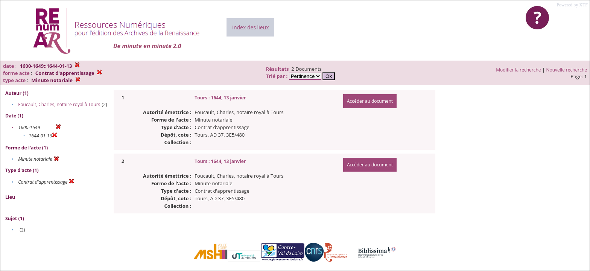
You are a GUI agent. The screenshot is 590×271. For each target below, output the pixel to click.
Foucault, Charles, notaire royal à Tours (59, 104)
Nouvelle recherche (566, 70)
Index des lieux (250, 27)
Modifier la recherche (518, 70)
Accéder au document (370, 101)
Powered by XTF (572, 5)
